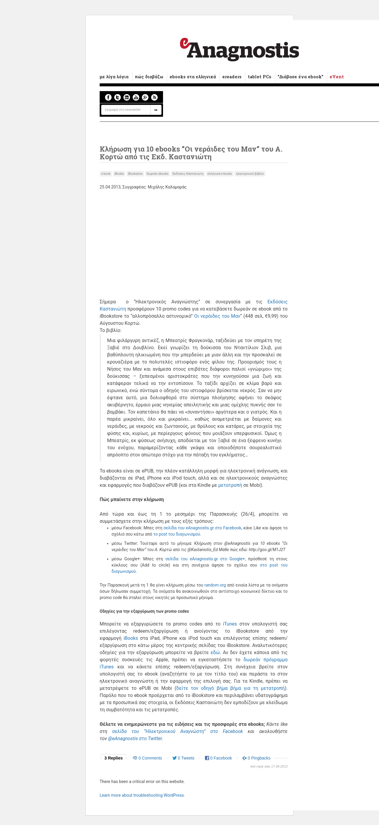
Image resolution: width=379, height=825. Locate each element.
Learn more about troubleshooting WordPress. (142, 795)
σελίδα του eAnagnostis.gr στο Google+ (205, 558)
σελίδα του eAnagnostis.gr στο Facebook (202, 527)
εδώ (215, 652)
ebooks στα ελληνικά (193, 76)
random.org (215, 585)
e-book (105, 174)
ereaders (232, 76)
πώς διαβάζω (149, 76)
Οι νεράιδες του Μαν (217, 316)
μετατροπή (230, 485)
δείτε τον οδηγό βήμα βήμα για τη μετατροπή (230, 688)
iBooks (119, 174)
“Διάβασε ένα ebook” (300, 76)
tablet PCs (259, 76)
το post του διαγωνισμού (176, 534)
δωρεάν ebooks (157, 174)
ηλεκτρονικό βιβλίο (250, 174)
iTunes (230, 624)
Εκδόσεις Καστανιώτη (188, 174)
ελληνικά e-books (219, 174)
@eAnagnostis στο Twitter (135, 738)
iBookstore (135, 174)
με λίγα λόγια (114, 76)
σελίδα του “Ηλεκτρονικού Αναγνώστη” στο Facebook (177, 731)
